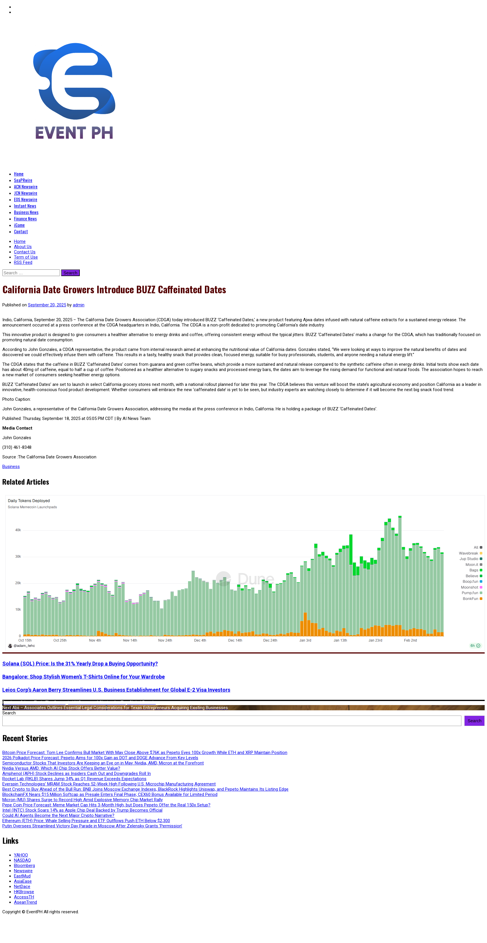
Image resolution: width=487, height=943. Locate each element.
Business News (26, 212)
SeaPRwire (23, 180)
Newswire (23, 870)
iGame (19, 225)
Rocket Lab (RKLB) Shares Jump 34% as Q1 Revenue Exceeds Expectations (74, 778)
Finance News (25, 218)
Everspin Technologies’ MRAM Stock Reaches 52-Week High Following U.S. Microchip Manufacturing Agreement (109, 784)
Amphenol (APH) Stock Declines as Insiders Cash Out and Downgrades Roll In (76, 773)
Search (9, 713)
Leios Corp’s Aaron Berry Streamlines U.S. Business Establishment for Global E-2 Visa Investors (116, 690)
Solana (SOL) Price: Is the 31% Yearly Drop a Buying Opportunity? (80, 664)
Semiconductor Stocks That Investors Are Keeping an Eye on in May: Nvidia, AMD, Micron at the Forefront (103, 763)
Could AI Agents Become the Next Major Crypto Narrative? (58, 815)
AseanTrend (25, 902)
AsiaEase (23, 881)
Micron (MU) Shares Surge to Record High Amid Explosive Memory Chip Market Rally (82, 799)
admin (78, 305)
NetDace (22, 886)
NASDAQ (22, 860)
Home (19, 173)
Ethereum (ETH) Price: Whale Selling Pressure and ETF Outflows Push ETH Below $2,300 (86, 820)
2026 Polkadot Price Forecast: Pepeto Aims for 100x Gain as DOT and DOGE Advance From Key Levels (100, 757)
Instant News (25, 205)
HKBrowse (24, 891)
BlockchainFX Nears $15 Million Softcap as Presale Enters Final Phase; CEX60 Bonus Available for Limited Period (109, 794)
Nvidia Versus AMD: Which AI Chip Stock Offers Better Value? (61, 768)
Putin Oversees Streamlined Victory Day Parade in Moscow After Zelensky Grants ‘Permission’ (92, 826)
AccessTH (24, 897)
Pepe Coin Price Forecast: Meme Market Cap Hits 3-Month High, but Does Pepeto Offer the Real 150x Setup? (106, 805)
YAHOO (21, 855)
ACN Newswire (26, 186)
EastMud (22, 876)
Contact (21, 231)
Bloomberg (24, 865)
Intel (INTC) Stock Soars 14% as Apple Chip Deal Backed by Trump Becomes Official (82, 810)
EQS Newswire (25, 199)
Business (11, 466)
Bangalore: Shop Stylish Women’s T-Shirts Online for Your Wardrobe (83, 677)
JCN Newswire (25, 193)
